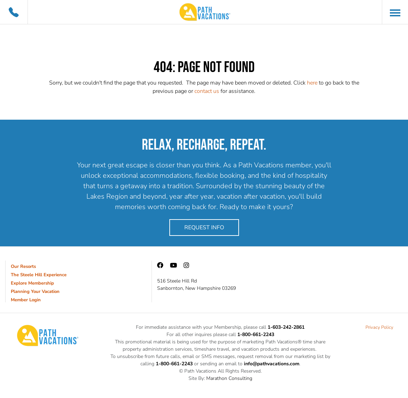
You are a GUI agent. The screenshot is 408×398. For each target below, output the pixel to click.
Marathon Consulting (229, 378)
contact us (206, 91)
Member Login (26, 300)
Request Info (204, 227)
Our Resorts (23, 266)
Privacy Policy (379, 327)
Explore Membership (32, 283)
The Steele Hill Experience (39, 275)
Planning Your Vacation (35, 291)
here (312, 83)
